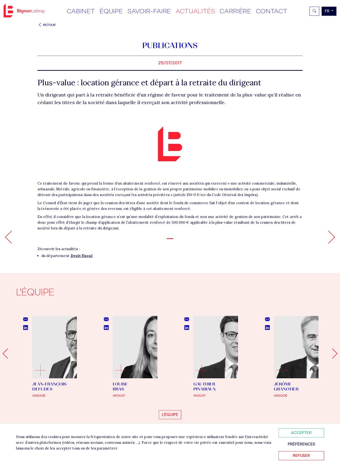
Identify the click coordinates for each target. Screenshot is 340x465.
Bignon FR (24, 10)
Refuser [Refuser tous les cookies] (301, 455)
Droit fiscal (82, 255)
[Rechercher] (314, 11)
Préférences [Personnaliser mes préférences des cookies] (301, 444)
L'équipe (170, 414)
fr (327, 11)
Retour (46, 25)
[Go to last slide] (8, 354)
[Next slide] (332, 354)
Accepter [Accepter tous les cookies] (301, 432)
